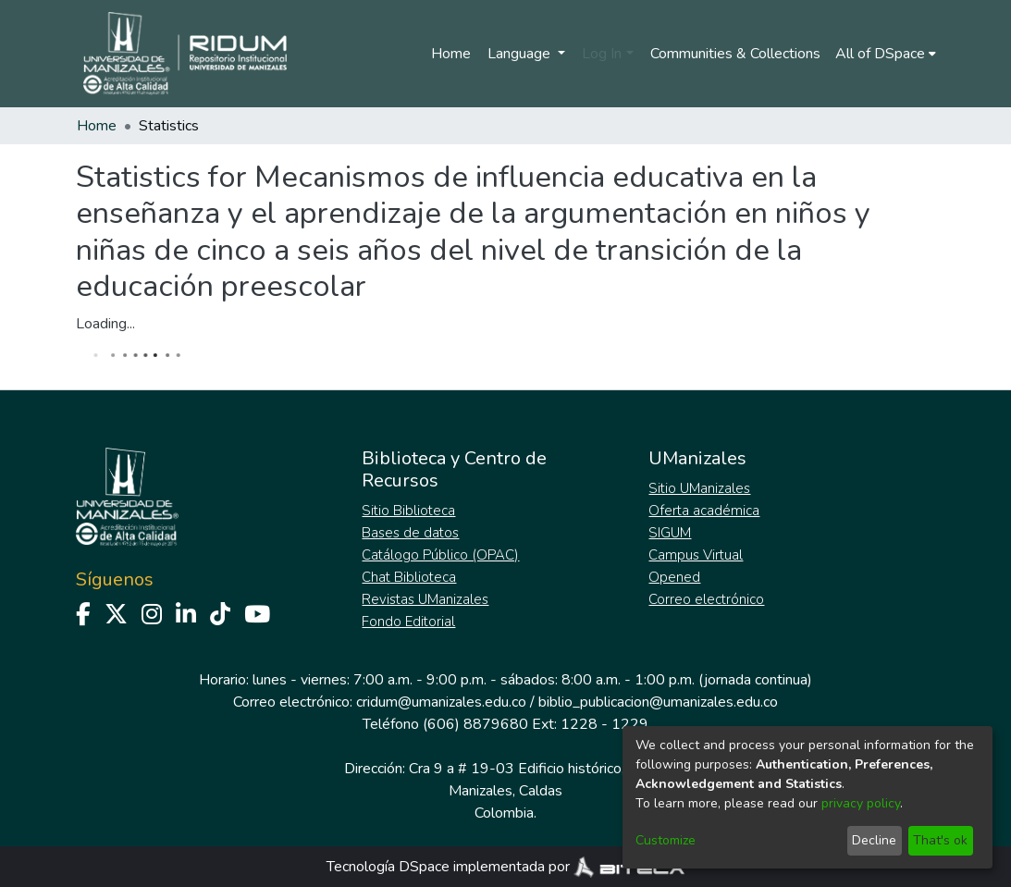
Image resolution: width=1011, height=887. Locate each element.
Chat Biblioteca (409, 577)
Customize (665, 840)
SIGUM (669, 533)
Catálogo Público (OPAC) (440, 555)
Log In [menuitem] (602, 53)
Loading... (105, 324)
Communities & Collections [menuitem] (735, 53)
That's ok (940, 840)
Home (451, 53)
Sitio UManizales (699, 488)
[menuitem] (885, 53)
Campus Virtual (695, 555)
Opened (674, 577)
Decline (874, 840)
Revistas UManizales (425, 599)
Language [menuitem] (520, 53)
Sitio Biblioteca (408, 510)
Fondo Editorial (408, 621)
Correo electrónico (706, 599)
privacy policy (860, 803)
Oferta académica (703, 510)
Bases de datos (410, 533)
